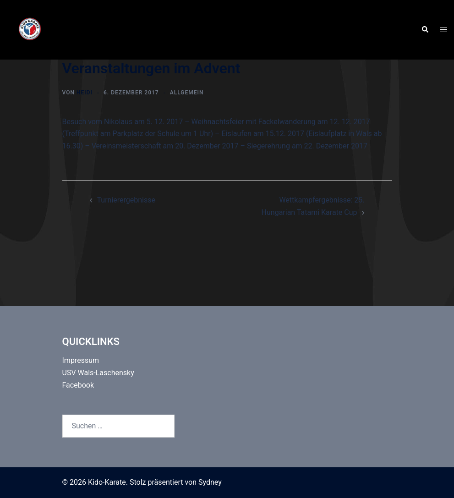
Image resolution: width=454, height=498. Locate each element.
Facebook (78, 385)
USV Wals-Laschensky (98, 372)
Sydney (210, 482)
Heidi (85, 92)
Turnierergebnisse (126, 200)
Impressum (80, 360)
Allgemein (187, 92)
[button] (424, 29)
